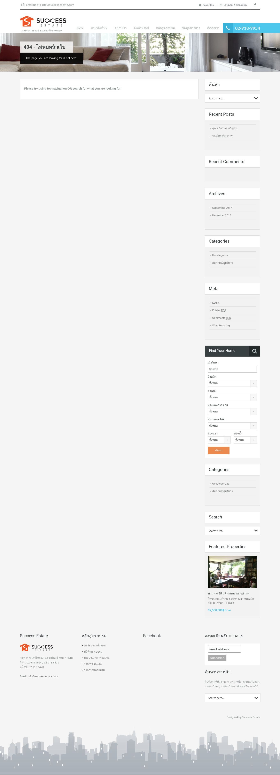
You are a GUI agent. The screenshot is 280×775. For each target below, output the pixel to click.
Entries (219, 310)
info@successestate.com (58, 4)
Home (80, 28)
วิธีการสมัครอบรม (94, 670)
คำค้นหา (213, 362)
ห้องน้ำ (238, 433)
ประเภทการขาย (218, 405)
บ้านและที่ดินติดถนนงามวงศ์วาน (228, 593)
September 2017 (222, 207)
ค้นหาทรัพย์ (141, 28)
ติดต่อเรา (213, 28)
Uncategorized (220, 255)
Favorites (206, 5)
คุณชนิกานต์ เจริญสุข (224, 128)
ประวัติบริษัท (99, 28)
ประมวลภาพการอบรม (97, 657)
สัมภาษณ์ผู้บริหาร (222, 262)
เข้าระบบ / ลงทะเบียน (233, 5)
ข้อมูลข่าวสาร (191, 28)
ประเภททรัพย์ (216, 419)
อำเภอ (212, 391)
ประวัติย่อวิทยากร (222, 135)
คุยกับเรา (121, 28)
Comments (221, 318)
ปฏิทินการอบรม (93, 651)
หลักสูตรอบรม (165, 28)
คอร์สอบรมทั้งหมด (95, 645)
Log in (215, 302)
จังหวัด (212, 376)
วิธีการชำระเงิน (93, 664)
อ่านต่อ (230, 603)
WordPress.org (221, 325)
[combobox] (232, 383)
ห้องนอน (213, 433)
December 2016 (221, 215)
